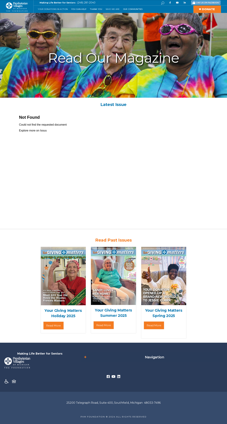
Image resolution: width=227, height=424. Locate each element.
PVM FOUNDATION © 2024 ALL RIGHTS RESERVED (114, 416)
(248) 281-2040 (86, 2)
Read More (53, 325)
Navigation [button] (123, 357)
